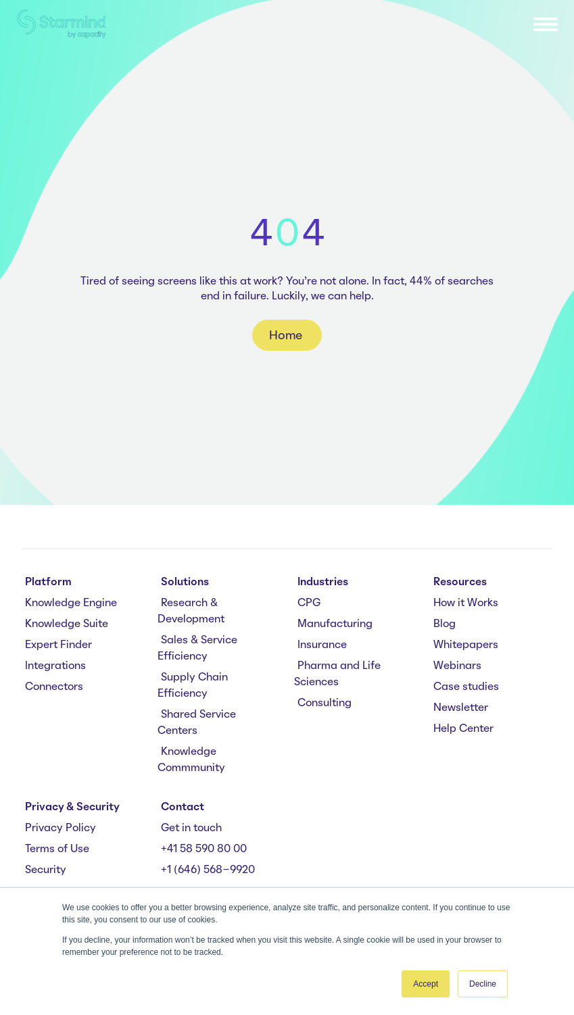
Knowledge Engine (71, 603)
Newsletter (460, 708)
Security (45, 870)
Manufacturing (335, 624)
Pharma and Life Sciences (337, 674)
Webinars (457, 666)
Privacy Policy (60, 828)
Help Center (463, 729)
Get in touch (191, 828)
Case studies (466, 687)
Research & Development (191, 611)
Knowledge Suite (66, 624)
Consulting (324, 703)
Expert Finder (58, 645)
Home (287, 335)
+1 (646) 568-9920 (208, 870)
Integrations (55, 666)
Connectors (54, 687)
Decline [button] (482, 984)
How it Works (465, 603)
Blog (444, 624)
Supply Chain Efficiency (193, 686)
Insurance (322, 645)
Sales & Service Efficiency (197, 649)
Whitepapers (465, 645)
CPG (308, 603)
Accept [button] (425, 984)
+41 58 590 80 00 (204, 849)
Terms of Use (57, 849)
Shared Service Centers (197, 723)
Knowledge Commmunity (191, 760)
